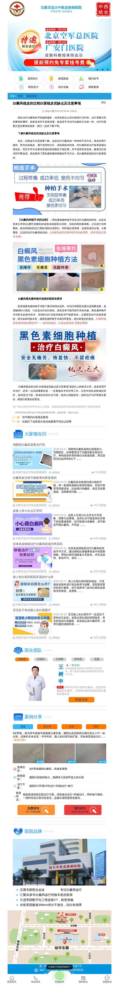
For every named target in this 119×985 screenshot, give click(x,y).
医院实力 (33, 87)
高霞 (96, 659)
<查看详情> (19, 740)
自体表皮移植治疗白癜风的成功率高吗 (37, 544)
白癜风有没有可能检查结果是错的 (35, 477)
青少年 (47, 726)
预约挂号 (93, 78)
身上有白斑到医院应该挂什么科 (33, 577)
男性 (96, 726)
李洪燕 (78, 659)
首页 (20, 96)
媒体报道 (31, 96)
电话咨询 (35, 979)
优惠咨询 (107, 979)
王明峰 (59, 659)
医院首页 (11, 979)
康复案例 (93, 87)
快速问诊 (81, 699)
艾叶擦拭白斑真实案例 (35, 417)
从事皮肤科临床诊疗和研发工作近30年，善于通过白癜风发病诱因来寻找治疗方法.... (84, 671)
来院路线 (63, 78)
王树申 (22, 659)
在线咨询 (59, 977)
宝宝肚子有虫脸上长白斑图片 (32, 610)
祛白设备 (63, 87)
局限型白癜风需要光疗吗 (29, 444)
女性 (71, 726)
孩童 (23, 726)
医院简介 (33, 78)
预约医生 (83, 979)
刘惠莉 (41, 659)
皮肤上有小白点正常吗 (27, 510)
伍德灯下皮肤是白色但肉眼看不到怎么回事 (46, 421)
